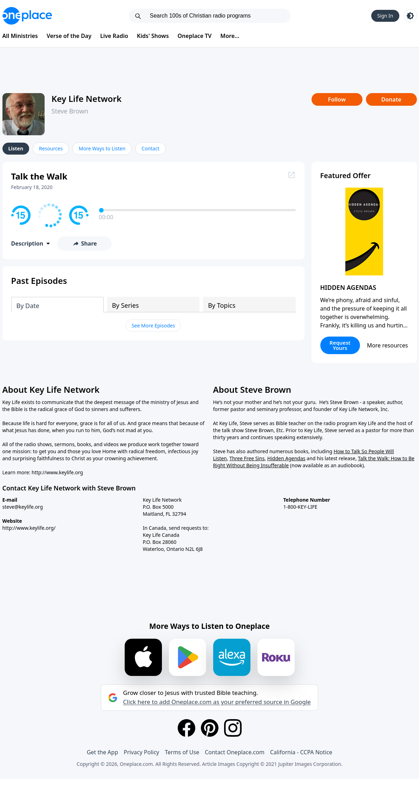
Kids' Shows (153, 36)
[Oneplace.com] (27, 16)
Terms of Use (182, 752)
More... (229, 36)
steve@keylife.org (22, 506)
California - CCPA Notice (301, 752)
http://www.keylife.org (57, 472)
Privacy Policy (141, 752)
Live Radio (114, 36)
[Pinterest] (209, 728)
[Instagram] (233, 728)
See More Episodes (153, 325)
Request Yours (340, 345)
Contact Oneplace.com (234, 752)
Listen (16, 148)
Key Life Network (87, 98)
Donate (391, 99)
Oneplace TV (195, 36)
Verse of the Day (69, 36)
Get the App (102, 752)
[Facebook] (186, 728)
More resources (387, 345)
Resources (51, 148)
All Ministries (20, 36)
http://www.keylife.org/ (29, 528)
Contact (150, 148)
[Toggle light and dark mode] (410, 15)
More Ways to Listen (102, 148)
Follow (337, 99)
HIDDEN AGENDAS (348, 287)
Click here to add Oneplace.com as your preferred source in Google (216, 702)
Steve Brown (70, 111)
